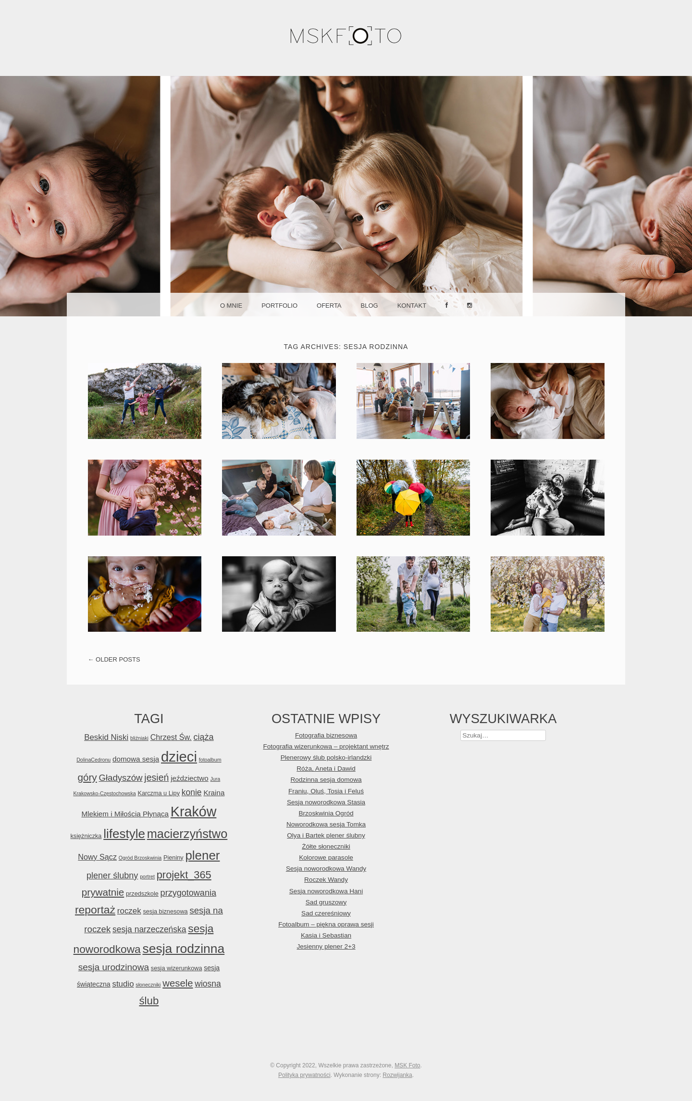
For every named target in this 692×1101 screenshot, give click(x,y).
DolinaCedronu (93, 760)
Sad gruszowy (326, 902)
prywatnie (103, 892)
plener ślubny (112, 875)
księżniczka (85, 835)
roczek (129, 910)
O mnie (231, 305)
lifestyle (124, 833)
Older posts (114, 659)
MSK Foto (407, 1065)
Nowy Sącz (97, 856)
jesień (156, 777)
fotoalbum (210, 760)
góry (87, 777)
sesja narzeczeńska (149, 929)
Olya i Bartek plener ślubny (326, 835)
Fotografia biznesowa (326, 735)
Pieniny (173, 857)
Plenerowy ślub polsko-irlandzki (326, 757)
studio (123, 983)
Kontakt (411, 305)
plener (202, 855)
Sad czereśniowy (326, 913)
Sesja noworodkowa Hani (326, 891)
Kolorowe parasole (326, 857)
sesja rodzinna (184, 948)
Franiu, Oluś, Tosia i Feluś (326, 791)
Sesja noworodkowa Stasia (326, 802)
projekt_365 (184, 875)
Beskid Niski (106, 737)
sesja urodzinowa (113, 967)
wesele (177, 983)
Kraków (194, 811)
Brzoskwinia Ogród (325, 813)
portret (147, 876)
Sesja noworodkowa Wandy (326, 868)
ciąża (203, 737)
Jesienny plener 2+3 (326, 946)
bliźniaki (139, 738)
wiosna (208, 983)
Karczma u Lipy (158, 793)
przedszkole (142, 893)
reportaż (95, 909)
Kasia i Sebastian (326, 935)
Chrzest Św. (171, 737)
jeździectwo (190, 778)
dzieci (179, 756)
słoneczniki (148, 985)
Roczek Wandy (326, 879)
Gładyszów (120, 778)
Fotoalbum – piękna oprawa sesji (326, 924)
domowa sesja (135, 759)
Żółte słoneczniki (326, 846)
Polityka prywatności (304, 1075)
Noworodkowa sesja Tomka (326, 824)
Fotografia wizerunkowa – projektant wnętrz (326, 746)
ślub (149, 1001)
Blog (369, 305)
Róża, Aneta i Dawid (326, 768)
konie (192, 792)
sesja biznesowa (165, 911)
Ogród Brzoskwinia (140, 858)
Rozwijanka (397, 1075)
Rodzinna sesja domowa (325, 779)
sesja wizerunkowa (176, 968)
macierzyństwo (187, 833)
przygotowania (188, 893)
